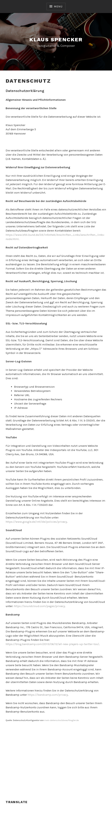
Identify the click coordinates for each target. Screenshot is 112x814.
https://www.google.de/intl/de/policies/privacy (36, 521)
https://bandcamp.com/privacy (48, 694)
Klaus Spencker (56, 39)
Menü (58, 6)
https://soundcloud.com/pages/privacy (39, 606)
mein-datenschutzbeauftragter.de (61, 720)
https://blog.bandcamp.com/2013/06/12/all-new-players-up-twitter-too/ (52, 644)
